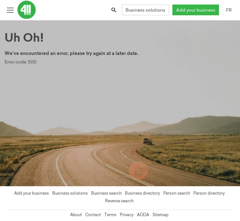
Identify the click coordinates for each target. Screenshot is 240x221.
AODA (143, 214)
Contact (93, 214)
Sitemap (160, 214)
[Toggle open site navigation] (10, 10)
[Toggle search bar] (114, 10)
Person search (176, 193)
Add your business (195, 10)
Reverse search (119, 200)
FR (229, 10)
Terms (110, 214)
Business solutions (145, 10)
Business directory (142, 193)
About (76, 214)
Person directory (209, 193)
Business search (106, 193)
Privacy (126, 214)
